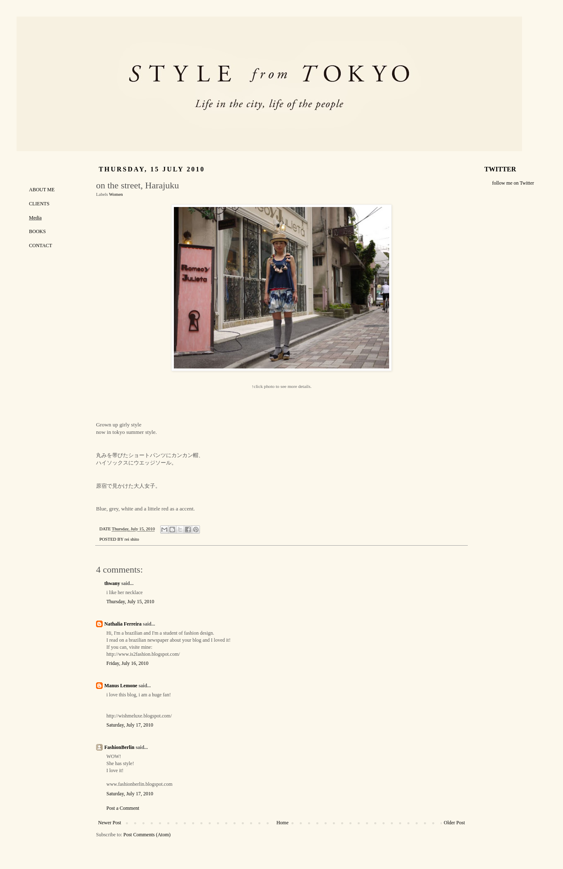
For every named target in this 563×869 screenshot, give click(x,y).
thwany (112, 583)
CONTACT (40, 245)
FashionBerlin (119, 747)
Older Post (454, 823)
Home (283, 823)
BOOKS (37, 231)
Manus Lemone (120, 685)
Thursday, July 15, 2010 (130, 601)
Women (116, 194)
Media (35, 218)
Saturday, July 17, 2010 (129, 725)
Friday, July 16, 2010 (127, 663)
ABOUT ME (42, 190)
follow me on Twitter (513, 183)
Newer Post (109, 823)
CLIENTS (39, 204)
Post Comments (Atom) (147, 835)
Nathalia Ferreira (123, 624)
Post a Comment (122, 808)
